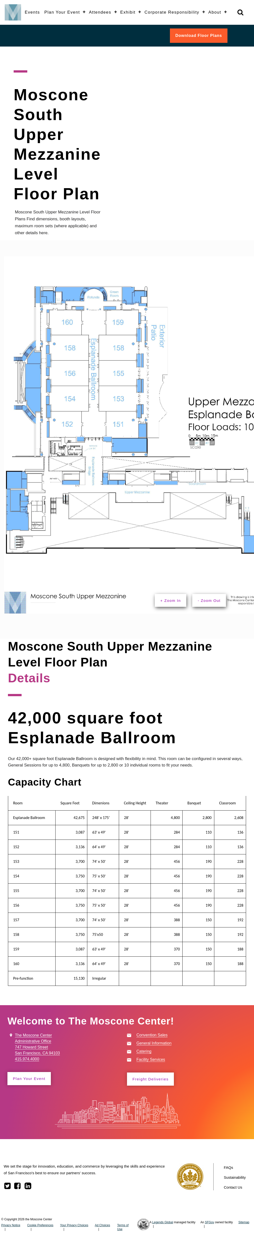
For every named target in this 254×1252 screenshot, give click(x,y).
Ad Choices (102, 1226)
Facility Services (150, 1060)
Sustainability (235, 1178)
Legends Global (162, 1223)
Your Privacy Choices (74, 1226)
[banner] (127, 12)
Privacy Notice (10, 1226)
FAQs (228, 1168)
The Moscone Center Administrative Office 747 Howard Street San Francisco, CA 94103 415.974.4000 (37, 1048)
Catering (143, 1052)
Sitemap (243, 1223)
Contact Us (233, 1188)
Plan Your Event (31, 1079)
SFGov (209, 1223)
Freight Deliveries (152, 1079)
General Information (153, 1044)
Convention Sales (151, 1035)
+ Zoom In (172, 600)
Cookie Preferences (40, 1226)
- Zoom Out (213, 600)
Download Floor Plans (198, 35)
